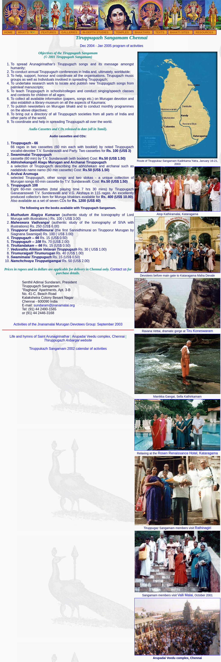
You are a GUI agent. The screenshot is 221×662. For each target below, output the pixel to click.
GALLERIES (69, 32)
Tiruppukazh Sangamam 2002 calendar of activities (68, 348)
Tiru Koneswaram (199, 331)
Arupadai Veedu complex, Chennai (98, 336)
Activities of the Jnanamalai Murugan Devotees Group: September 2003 (67, 324)
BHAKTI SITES (179, 32)
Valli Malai (185, 595)
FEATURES (48, 32)
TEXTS (159, 32)
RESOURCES (204, 32)
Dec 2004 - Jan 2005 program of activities (111, 46)
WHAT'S (26, 32)
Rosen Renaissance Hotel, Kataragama (188, 453)
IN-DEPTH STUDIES (95, 32)
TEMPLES (122, 32)
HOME (8, 32)
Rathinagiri (203, 528)
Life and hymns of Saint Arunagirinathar (40, 336)
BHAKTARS (142, 32)
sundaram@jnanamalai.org (54, 305)
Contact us (118, 269)
